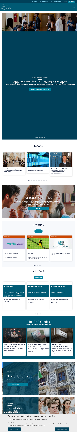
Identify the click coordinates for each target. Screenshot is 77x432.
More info (38, 208)
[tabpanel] (14, 164)
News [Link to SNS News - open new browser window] (38, 146)
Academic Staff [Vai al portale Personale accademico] (44, 1)
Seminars (39, 271)
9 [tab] (41, 181)
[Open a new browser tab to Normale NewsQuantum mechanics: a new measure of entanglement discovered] (38, 163)
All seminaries (38, 277)
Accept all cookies (62, 429)
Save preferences (14, 429)
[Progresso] (38, 248)
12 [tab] (46, 181)
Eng (65, 1)
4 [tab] (41, 137)
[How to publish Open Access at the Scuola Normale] (14, 342)
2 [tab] (37, 137)
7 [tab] (38, 181)
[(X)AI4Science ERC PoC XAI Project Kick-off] (61, 247)
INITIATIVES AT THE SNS (17, 384)
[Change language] (66, 1)
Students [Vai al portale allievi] (35, 1)
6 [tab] (44, 137)
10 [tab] (43, 181)
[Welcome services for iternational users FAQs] (62, 342)
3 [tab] (39, 137)
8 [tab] (40, 181)
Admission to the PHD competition (40, 89)
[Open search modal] (71, 2)
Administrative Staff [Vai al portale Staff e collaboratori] (56, 1)
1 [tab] (36, 137)
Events (38, 225)
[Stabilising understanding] (61, 295)
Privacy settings (9, 412)
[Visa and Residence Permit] (38, 342)
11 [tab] (45, 181)
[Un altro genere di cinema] (14, 248)
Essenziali (11, 422)
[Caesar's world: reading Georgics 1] (38, 295)
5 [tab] (43, 137)
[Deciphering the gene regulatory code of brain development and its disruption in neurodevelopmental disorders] (14, 295)
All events (38, 231)
